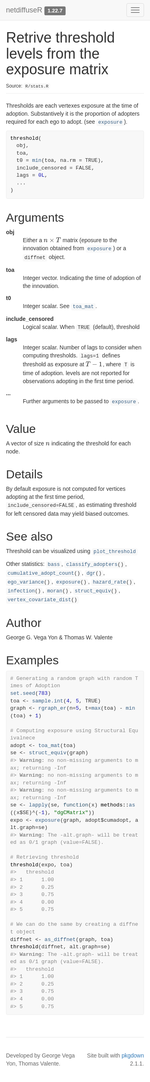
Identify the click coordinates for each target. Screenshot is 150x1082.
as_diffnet (60, 940)
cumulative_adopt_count (41, 573)
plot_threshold (115, 552)
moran (54, 591)
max (95, 708)
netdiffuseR (24, 10)
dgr (91, 573)
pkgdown (133, 1055)
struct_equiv (93, 591)
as (132, 805)
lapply (38, 805)
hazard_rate (109, 582)
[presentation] (52, 240)
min (36, 160)
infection (21, 591)
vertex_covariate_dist (39, 600)
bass (54, 565)
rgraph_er (52, 708)
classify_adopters (91, 565)
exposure (110, 122)
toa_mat (83, 307)
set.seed (22, 693)
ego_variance (26, 582)
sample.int (47, 701)
